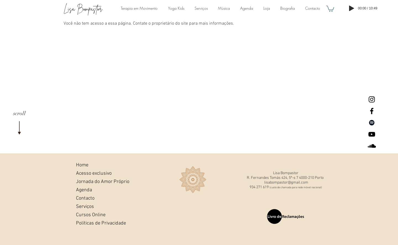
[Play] (351, 8)
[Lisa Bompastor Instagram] (372, 99)
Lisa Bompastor (83, 8)
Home (82, 165)
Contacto (85, 198)
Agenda (84, 190)
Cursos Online (91, 215)
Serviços (85, 207)
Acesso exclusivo (94, 173)
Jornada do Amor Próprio (95, 182)
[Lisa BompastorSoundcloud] (372, 146)
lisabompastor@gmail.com (286, 182)
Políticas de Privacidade (95, 223)
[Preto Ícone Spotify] (372, 122)
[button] (330, 8)
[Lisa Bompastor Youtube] (372, 134)
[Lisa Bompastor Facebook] (372, 111)
